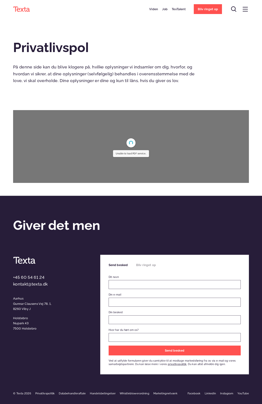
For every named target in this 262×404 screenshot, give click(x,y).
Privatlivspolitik (45, 393)
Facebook (194, 393)
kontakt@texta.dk (30, 284)
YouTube (243, 393)
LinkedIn (210, 393)
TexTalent (179, 9)
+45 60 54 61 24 (28, 277)
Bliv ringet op (146, 265)
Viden (153, 9)
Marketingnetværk (165, 393)
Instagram (226, 393)
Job (165, 9)
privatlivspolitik (177, 364)
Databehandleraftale (72, 393)
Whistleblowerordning (134, 393)
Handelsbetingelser (103, 393)
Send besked (118, 265)
